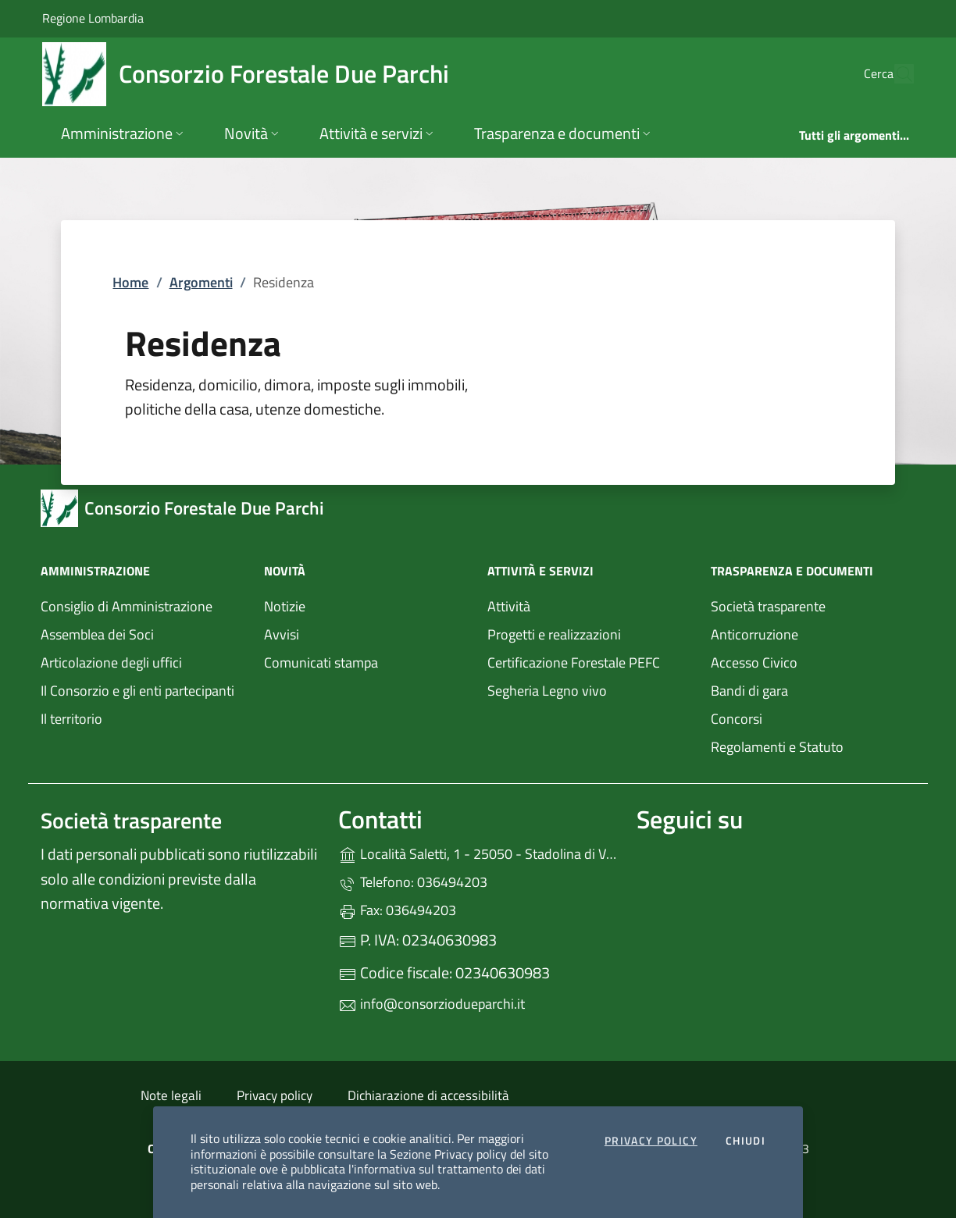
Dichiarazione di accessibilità (428, 1095)
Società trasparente (768, 606)
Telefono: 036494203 (412, 881)
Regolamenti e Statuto (777, 746)
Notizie (284, 606)
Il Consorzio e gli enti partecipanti (137, 690)
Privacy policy (274, 1095)
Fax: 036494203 (397, 910)
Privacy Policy (651, 1141)
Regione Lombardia (93, 17)
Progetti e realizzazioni (554, 634)
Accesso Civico (754, 662)
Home (130, 282)
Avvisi (281, 634)
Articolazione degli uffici (111, 662)
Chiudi (745, 1141)
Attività (508, 606)
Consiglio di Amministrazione (126, 606)
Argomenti (201, 282)
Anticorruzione (754, 634)
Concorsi (736, 718)
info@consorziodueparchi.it (431, 1003)
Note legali (171, 1095)
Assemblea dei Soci (97, 634)
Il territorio (71, 718)
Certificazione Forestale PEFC (573, 662)
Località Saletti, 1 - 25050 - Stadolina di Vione (477, 852)
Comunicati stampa (321, 662)
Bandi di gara (749, 690)
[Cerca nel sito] (895, 74)
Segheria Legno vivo (589, 689)
